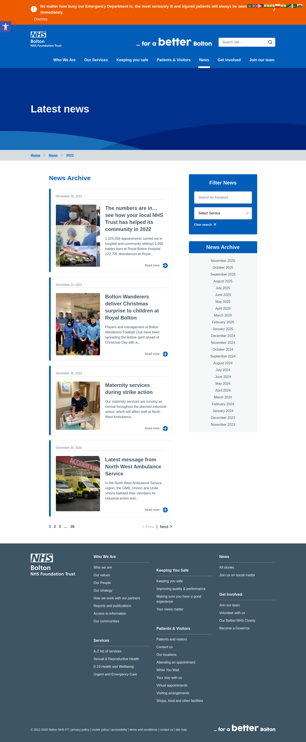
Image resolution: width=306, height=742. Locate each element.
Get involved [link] (229, 60)
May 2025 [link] (222, 301)
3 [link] (60, 526)
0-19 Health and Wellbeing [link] (114, 666)
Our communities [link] (106, 621)
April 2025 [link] (223, 308)
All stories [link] (226, 567)
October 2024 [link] (223, 349)
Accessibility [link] (119, 729)
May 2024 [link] (222, 383)
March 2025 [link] (223, 315)
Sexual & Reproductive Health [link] (116, 659)
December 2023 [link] (223, 418)
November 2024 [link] (223, 342)
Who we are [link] (103, 567)
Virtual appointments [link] (172, 685)
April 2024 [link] (223, 390)
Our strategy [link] (103, 590)
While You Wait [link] (168, 670)
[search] (247, 42)
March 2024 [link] (223, 397)
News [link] (204, 60)
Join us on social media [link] (237, 575)
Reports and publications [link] (112, 606)
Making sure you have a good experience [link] (179, 599)
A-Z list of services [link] (108, 651)
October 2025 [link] (223, 267)
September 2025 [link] (222, 274)
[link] (5, 26)
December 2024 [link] (223, 336)
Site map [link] (181, 729)
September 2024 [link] (222, 356)
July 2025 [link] (223, 288)
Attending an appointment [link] (176, 662)
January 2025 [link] (223, 329)
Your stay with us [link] (169, 678)
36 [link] (72, 526)
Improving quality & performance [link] (181, 589)
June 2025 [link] (223, 295)
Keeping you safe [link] (132, 60)
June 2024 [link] (223, 377)
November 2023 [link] (223, 424)
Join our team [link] (261, 60)
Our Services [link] (96, 60)
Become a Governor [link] (234, 628)
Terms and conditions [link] (144, 729)
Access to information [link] (110, 613)
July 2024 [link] (223, 370)
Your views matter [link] (170, 609)
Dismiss (41, 19)
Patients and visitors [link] (172, 639)
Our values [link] (102, 575)
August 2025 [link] (223, 281)
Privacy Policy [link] (80, 729)
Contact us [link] (165, 647)
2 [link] (55, 526)
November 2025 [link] (223, 261)
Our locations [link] (167, 654)
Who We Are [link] (64, 60)
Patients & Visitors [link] (174, 60)
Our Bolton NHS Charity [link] (237, 620)
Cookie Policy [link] (101, 729)
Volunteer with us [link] (232, 613)
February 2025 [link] (223, 322)
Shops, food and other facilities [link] (180, 701)
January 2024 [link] (223, 411)
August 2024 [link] (223, 363)
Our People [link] (102, 583)
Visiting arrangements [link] (173, 693)
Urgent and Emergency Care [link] (115, 674)
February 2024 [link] (223, 404)
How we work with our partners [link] (117, 598)
